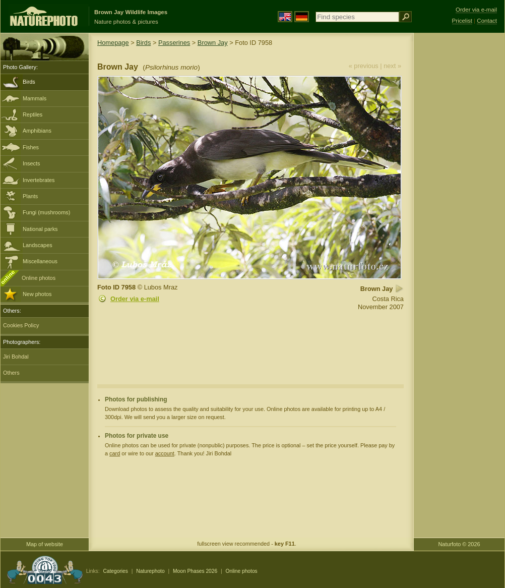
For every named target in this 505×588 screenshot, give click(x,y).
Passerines (174, 42)
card (114, 453)
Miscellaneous (40, 261)
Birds (29, 82)
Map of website (44, 544)
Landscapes (37, 245)
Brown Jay (213, 42)
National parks (40, 229)
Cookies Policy (21, 325)
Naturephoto (150, 571)
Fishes (31, 147)
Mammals (34, 98)
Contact (487, 21)
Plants (30, 196)
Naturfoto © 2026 (459, 544)
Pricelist (462, 21)
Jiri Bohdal (16, 357)
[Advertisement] (459, 194)
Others (11, 373)
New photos (37, 294)
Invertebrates (38, 180)
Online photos (38, 278)
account (164, 453)
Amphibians (37, 131)
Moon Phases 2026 (195, 571)
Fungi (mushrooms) (46, 212)
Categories (115, 571)
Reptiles (32, 114)
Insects (31, 163)
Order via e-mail (134, 299)
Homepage (113, 42)
